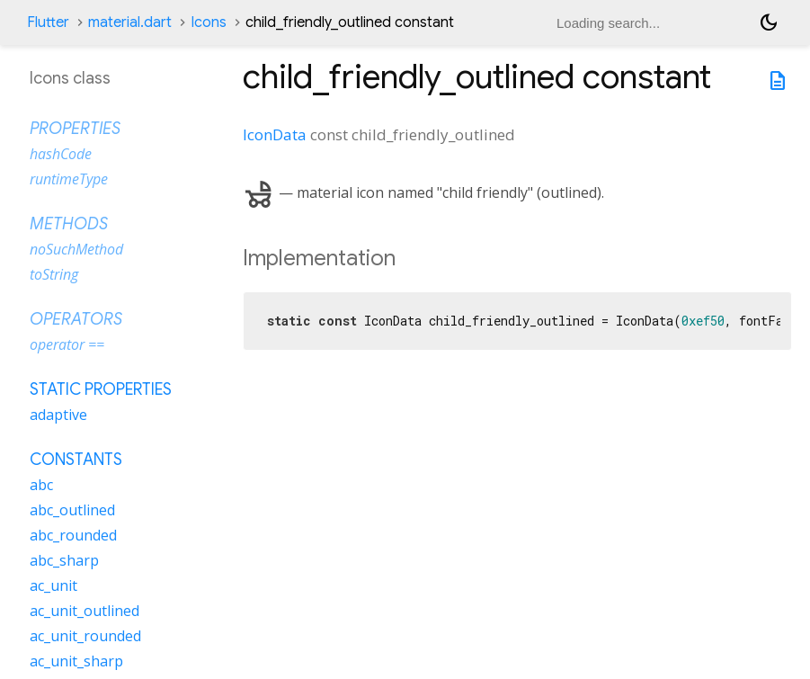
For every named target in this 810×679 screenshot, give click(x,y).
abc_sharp (64, 560)
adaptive (58, 414)
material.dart (130, 22)
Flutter (48, 22)
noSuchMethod (76, 249)
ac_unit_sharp (76, 661)
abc (41, 485)
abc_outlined (72, 510)
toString (54, 274)
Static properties (101, 389)
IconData (275, 134)
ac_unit (53, 585)
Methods (69, 224)
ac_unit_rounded (85, 636)
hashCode (61, 154)
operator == (67, 344)
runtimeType (69, 179)
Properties (75, 128)
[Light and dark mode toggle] (768, 22)
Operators (76, 319)
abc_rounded (73, 535)
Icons (209, 22)
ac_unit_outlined (84, 611)
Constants (76, 459)
